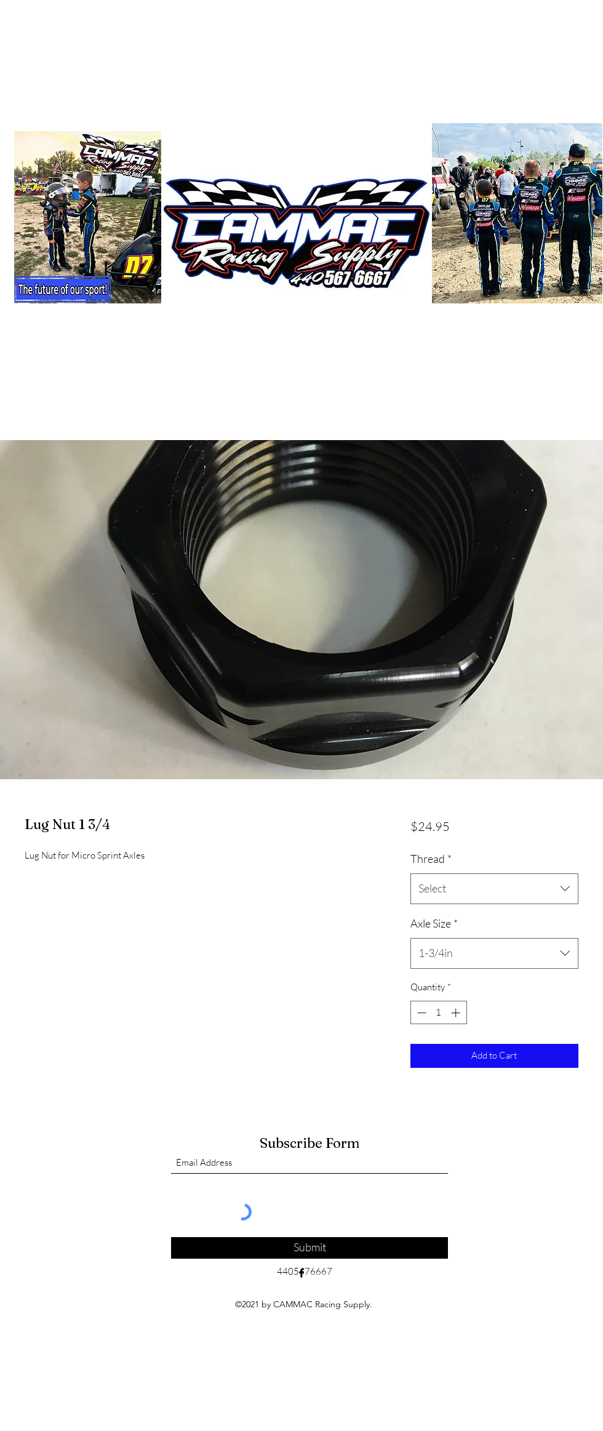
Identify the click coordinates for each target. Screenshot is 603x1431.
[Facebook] (301, 1273)
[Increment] (457, 1012)
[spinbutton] (438, 1012)
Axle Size (434, 923)
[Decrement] (420, 1012)
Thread (431, 858)
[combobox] (494, 888)
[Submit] (309, 1248)
